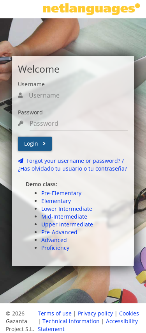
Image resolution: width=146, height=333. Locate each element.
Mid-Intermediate (64, 216)
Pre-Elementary (61, 193)
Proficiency (55, 247)
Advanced (54, 240)
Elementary (56, 201)
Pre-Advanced (59, 232)
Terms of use (55, 313)
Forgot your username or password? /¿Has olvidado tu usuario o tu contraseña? (72, 164)
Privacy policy (95, 313)
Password (30, 112)
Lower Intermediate (66, 208)
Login (35, 143)
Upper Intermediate (67, 224)
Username (31, 84)
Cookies (129, 313)
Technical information (71, 321)
